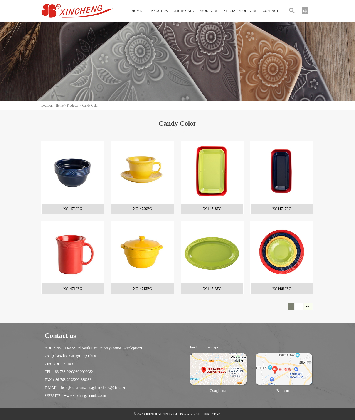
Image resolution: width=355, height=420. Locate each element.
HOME (137, 10)
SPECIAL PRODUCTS (240, 10)
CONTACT (271, 10)
